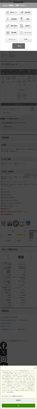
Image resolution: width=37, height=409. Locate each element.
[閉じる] (35, 368)
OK (18, 405)
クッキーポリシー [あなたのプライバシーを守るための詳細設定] (10, 391)
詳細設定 (18, 400)
